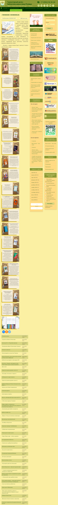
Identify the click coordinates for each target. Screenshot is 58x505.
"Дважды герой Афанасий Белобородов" (11, 420)
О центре (6, 8)
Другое (47, 201)
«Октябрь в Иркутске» (7, 216)
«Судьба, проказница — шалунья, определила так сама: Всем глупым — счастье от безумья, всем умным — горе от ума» (37, 159)
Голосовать (49, 203)
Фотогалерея (40, 8)
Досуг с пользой (4, 10)
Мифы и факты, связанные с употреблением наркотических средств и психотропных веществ (11, 199)
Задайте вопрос (50, 483)
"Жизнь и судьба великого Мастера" (10, 409)
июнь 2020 (33, 199)
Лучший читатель (39, 488)
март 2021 (33, 177)
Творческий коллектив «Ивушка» (36, 47)
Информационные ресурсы (49, 149)
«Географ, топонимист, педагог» (9, 167)
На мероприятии (49, 183)
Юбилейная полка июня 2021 (8, 375)
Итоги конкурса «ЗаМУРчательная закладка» (36, 128)
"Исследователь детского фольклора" (10, 440)
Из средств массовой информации (48, 189)
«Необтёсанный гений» (7, 306)
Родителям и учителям (30, 8)
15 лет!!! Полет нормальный (34, 34)
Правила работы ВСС (50, 152)
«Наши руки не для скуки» (8, 226)
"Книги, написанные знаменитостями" (10, 382)
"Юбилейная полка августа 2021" (9, 319)
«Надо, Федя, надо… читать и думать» (10, 230)
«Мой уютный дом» (6, 365)
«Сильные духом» (6, 184)
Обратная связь (44, 494)
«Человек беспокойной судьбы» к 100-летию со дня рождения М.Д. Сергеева (37, 115)
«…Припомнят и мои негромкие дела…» (35, 90)
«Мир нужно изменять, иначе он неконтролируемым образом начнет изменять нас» (10, 286)
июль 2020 (33, 197)
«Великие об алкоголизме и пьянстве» (10, 292)
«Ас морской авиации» (7, 416)
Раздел (47, 22)
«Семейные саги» (6, 355)
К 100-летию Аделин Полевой (8, 194)
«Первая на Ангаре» (6, 443)
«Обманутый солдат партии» (8, 170)
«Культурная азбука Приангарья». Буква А (11, 140)
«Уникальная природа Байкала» (9, 247)
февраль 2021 (34, 180)
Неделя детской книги (36, 37)
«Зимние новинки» (6, 143)
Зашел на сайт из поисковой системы (50, 198)
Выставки (46, 8)
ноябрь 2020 (34, 187)
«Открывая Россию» (6, 372)
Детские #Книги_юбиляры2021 (9, 309)
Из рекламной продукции (49, 195)
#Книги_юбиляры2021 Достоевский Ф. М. (11, 191)
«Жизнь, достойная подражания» (9, 181)
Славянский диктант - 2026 (36, 94)
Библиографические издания (50, 161)
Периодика (48, 166)
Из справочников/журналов (50, 193)
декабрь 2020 (34, 184)
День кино (4, 160)
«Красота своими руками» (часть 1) (9, 174)
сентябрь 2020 (34, 192)
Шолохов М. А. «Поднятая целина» (9, 136)
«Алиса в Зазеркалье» (7, 471)
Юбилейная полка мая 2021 (8, 399)
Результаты (47, 207)
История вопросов (49, 146)
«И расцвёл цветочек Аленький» (9, 257)
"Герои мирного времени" (8, 467)
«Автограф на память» (7, 187)
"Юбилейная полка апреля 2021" (9, 454)
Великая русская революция (8, 213)
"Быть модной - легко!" (7, 447)
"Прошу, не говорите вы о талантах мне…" (11, 457)
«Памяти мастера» (6, 385)
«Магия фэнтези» (6, 323)
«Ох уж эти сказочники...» (7, 243)
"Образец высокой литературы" (9, 379)
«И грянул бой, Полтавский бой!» (9, 351)
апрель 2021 (34, 175)
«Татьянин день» (5, 130)
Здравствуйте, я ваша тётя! (36, 79)
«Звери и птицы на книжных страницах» (11, 209)
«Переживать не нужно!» (36, 25)
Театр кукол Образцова (7, 281)
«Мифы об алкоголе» (6, 289)
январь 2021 (34, 182)
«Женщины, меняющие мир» (8, 240)
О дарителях (17, 487)
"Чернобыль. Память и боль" (8, 433)
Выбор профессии (6, 206)
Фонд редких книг (49, 169)
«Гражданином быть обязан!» (8, 299)
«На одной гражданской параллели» (10, 326)
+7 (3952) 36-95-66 (48, 2)
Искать (49, 28)
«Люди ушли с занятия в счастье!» (37, 132)
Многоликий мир (35, 59)
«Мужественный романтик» (8, 450)
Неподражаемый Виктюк (7, 233)
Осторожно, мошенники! (16, 10)
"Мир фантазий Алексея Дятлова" (9, 464)
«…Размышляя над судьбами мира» (10, 271)
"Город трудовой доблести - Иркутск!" (10, 426)
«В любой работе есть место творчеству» (11, 302)
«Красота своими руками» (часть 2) (10, 164)
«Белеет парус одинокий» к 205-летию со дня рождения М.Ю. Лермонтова (37, 109)
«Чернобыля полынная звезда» (9, 437)
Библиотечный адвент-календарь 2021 (10, 153)
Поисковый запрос (50, 18)
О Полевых (16, 486)
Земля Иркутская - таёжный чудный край (11, 260)
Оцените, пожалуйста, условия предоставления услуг (50, 123)
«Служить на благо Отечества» (9, 133)
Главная (1, 8)
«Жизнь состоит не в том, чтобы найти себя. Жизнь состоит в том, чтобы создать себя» (11, 338)
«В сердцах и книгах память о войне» (10, 368)
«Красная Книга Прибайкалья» (9, 392)
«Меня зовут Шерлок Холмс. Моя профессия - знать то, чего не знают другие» (37, 122)
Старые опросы (48, 206)
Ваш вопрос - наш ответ (36, 144)
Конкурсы (38, 487)
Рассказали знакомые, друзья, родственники (50, 180)
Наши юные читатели (35, 40)
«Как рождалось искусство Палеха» (10, 147)
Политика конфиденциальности (48, 492)
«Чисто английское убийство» (8, 277)
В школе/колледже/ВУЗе (50, 186)
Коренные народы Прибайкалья (9, 219)
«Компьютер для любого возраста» (10, 202)
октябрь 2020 (34, 189)
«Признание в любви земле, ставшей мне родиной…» (35, 86)
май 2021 (33, 172)
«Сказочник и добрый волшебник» (10, 236)
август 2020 (34, 194)
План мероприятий (14, 8)
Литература (48, 164)
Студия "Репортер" (40, 490)
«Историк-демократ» (6, 250)
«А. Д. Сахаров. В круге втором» (9, 396)
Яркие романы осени (7, 253)
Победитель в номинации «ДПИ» (35, 43)
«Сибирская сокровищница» (8, 223)
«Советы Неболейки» (6, 348)
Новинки (22, 8)
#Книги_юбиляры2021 (7, 341)
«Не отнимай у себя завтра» (8, 362)
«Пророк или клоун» (6, 345)
